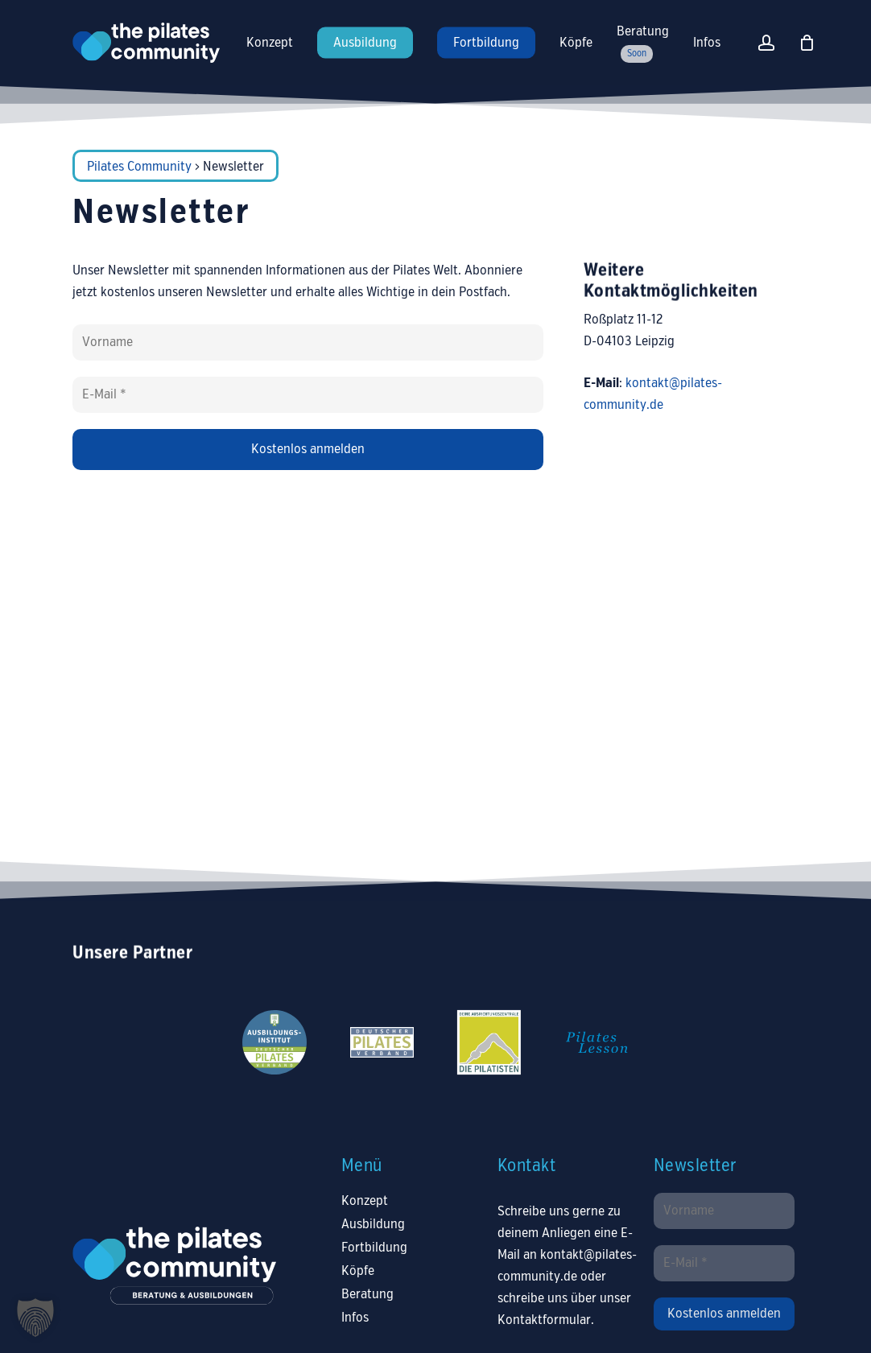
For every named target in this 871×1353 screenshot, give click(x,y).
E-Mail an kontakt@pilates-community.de (567, 1255)
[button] (35, 1317)
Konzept (364, 1201)
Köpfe (357, 1271)
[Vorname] (307, 342)
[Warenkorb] (807, 43)
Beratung (367, 1294)
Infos (355, 1318)
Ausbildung (373, 1224)
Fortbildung (374, 1248)
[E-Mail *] (307, 395)
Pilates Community (139, 167)
